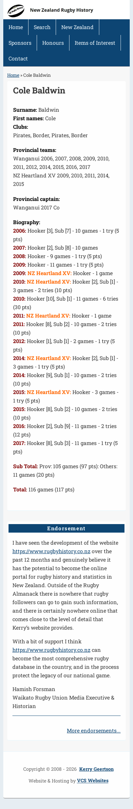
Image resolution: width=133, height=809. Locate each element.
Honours (53, 42)
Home (16, 27)
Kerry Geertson (96, 769)
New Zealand (77, 27)
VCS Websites (92, 781)
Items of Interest (95, 42)
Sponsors (20, 42)
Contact (18, 58)
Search (42, 27)
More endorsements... (94, 730)
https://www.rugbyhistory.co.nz (51, 551)
